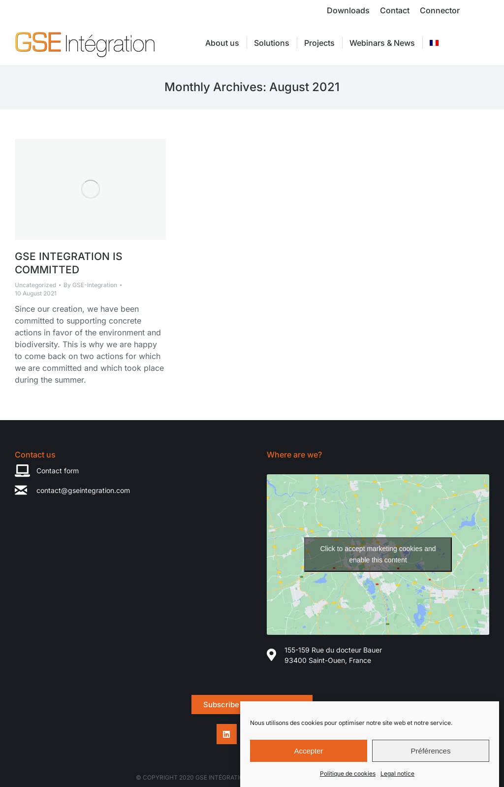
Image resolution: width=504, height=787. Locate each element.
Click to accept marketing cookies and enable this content (378, 554)
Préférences (431, 751)
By (90, 285)
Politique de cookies (348, 774)
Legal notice (397, 774)
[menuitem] (434, 43)
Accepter (308, 751)
